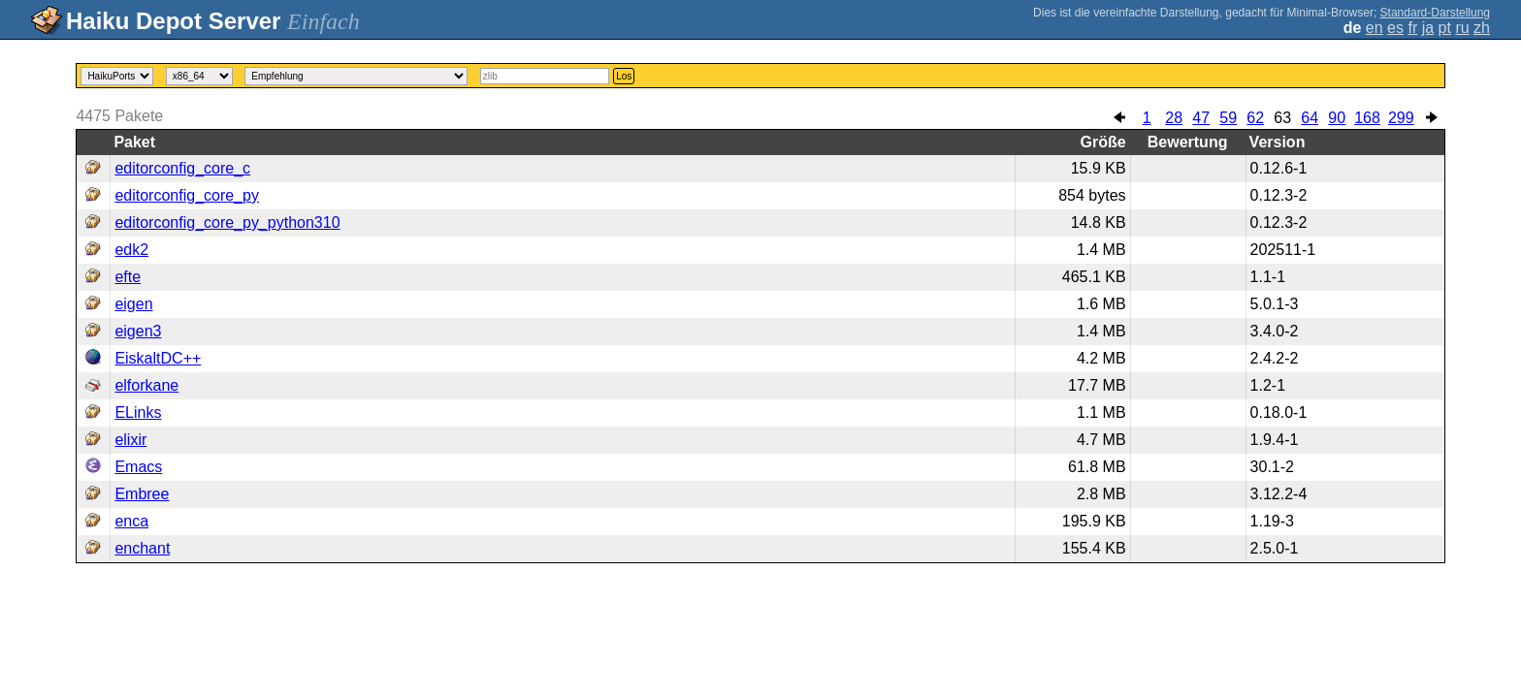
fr (1412, 27)
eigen (133, 304)
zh (1481, 27)
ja (1428, 27)
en (1374, 27)
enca (131, 521)
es (1395, 27)
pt (1445, 27)
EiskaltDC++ (157, 358)
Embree (141, 494)
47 (1201, 118)
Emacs (138, 467)
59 (1228, 118)
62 (1255, 118)
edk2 (131, 249)
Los (623, 76)
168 (1367, 118)
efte (127, 277)
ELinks (137, 412)
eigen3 (137, 331)
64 (1309, 118)
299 (1401, 118)
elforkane (146, 385)
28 (1173, 118)
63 (1282, 118)
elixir (130, 439)
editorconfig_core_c (182, 168)
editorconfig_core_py (186, 195)
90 (1336, 118)
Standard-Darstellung (1435, 12)
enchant (142, 548)
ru (1462, 27)
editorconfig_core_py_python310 (227, 222)
